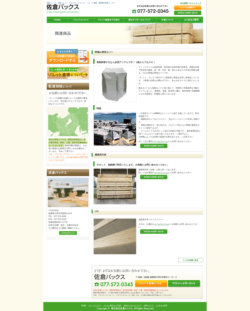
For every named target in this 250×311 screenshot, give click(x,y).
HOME (83, 305)
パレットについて (94, 305)
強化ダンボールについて (133, 305)
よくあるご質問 (161, 305)
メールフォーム (161, 141)
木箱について (149, 305)
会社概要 (184, 3)
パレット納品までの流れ (112, 305)
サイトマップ (195, 3)
